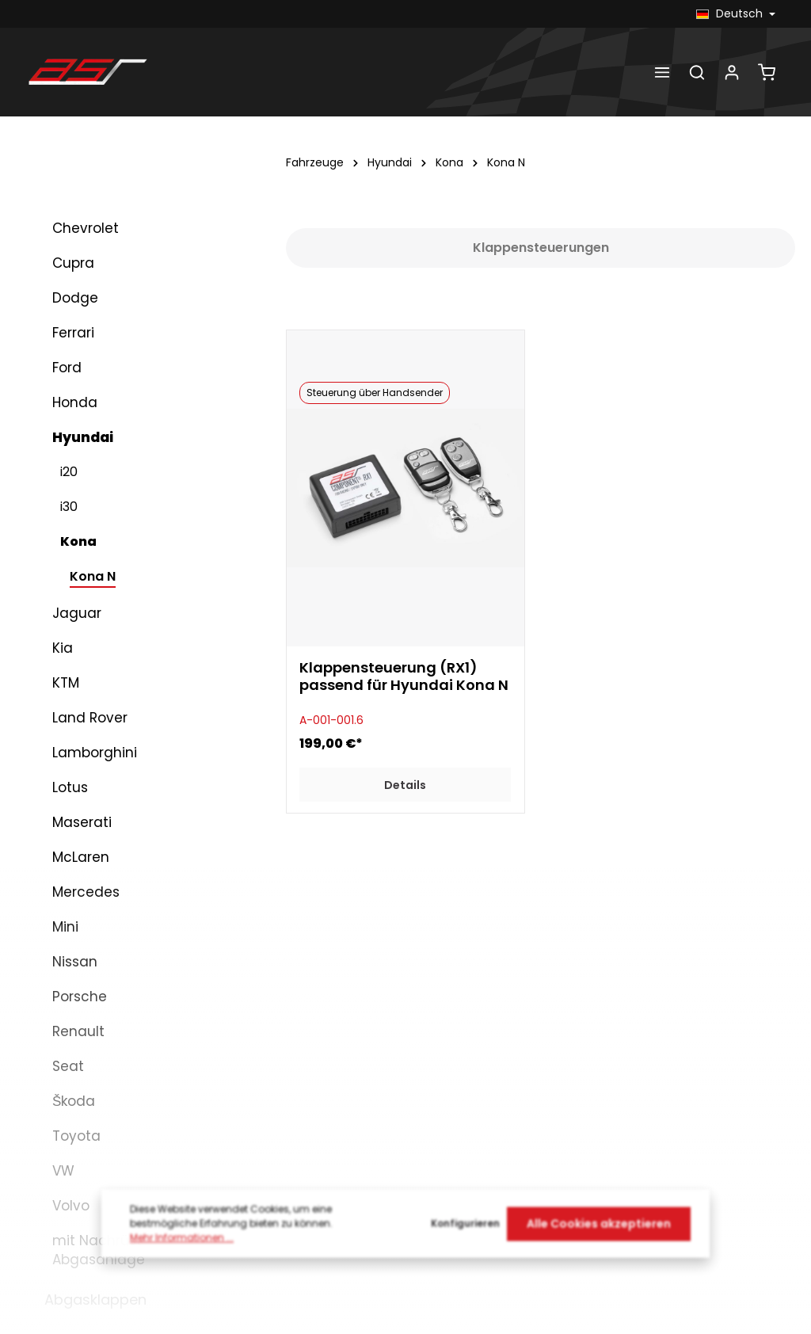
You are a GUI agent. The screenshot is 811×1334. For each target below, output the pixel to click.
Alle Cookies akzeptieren (599, 1235)
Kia (62, 647)
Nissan (74, 961)
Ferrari (73, 332)
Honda (74, 402)
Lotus (70, 787)
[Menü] (662, 72)
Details (405, 785)
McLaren (80, 857)
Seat (68, 1066)
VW (63, 1170)
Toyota (76, 1135)
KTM (65, 682)
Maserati (82, 822)
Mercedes (86, 891)
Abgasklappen (95, 1299)
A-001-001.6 (331, 720)
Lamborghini (94, 752)
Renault (78, 1031)
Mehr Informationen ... (182, 1249)
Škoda (73, 1101)
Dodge (75, 297)
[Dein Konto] (732, 72)
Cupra (73, 263)
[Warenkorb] (766, 72)
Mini (65, 926)
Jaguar (76, 613)
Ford (67, 367)
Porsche (79, 996)
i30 (69, 506)
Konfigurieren (465, 1235)
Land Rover (90, 717)
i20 (69, 472)
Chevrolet (85, 228)
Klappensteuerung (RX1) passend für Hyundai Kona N (403, 677)
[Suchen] (697, 72)
